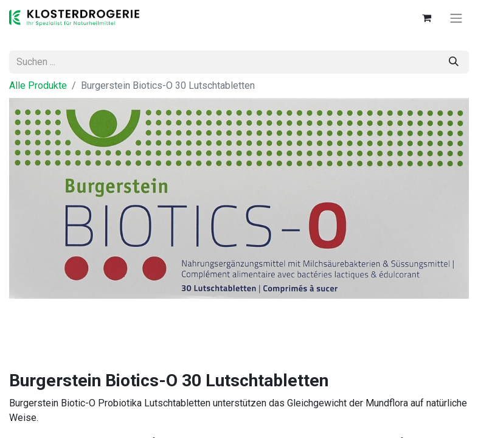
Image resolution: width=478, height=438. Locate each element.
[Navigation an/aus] (456, 18)
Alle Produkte (38, 85)
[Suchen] (453, 62)
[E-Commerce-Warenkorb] (426, 17)
